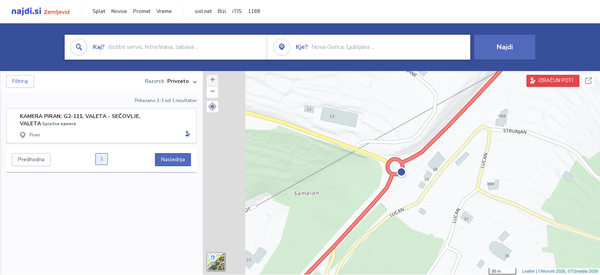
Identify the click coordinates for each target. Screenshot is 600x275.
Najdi (505, 47)
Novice (119, 11)
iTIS (237, 11)
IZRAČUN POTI (555, 80)
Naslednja (173, 159)
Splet (99, 11)
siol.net (203, 11)
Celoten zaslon (588, 81)
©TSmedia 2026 (582, 271)
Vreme (164, 11)
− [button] (212, 92)
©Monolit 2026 (551, 271)
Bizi (222, 11)
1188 (254, 11)
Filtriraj (20, 81)
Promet (141, 11)
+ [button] (212, 80)
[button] (212, 106)
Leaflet (528, 271)
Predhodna (31, 159)
